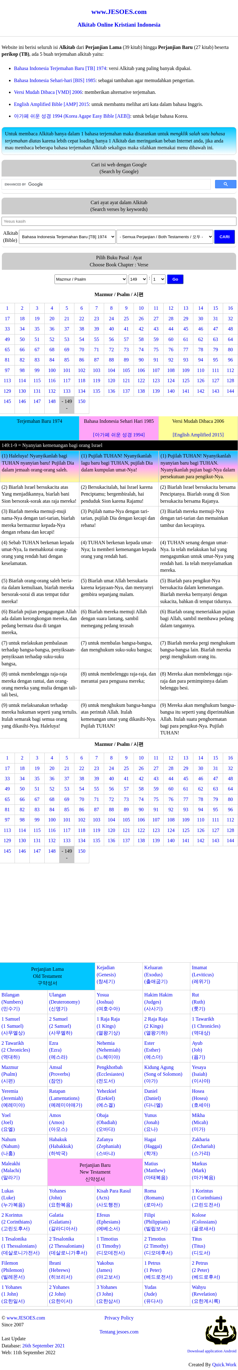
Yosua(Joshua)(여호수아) (108, 1001)
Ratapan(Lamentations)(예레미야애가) (65, 1098)
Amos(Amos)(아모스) (58, 1122)
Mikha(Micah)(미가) (200, 1122)
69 (66, 349)
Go (175, 279)
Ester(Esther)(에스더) (153, 1050)
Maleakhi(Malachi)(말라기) (11, 1170)
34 (22, 328)
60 (171, 339)
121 (126, 380)
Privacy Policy (119, 1317)
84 (52, 359)
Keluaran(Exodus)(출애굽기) (156, 974)
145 (7, 401)
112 (230, 370)
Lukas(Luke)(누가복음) (13, 1197)
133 (67, 391)
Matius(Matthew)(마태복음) (156, 1170)
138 (141, 391)
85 (66, 359)
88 (111, 359)
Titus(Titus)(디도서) (201, 1245)
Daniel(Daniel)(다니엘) (153, 1098)
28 (171, 318)
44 (171, 328)
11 (156, 308)
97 (7, 370)
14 (200, 308)
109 (186, 370)
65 (7, 349)
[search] (105, 184)
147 (37, 401)
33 (7, 328)
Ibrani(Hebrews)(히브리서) (60, 1270)
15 (215, 308)
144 (230, 391)
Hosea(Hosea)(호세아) (201, 1098)
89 (126, 359)
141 (186, 391)
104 (111, 370)
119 (96, 380)
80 (230, 349)
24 (111, 318)
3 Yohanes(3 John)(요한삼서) (108, 1294)
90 (141, 359)
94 (200, 359)
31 (215, 318)
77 (185, 349)
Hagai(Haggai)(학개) (153, 1146)
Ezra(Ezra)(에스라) (58, 1050)
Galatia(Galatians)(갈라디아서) (63, 1222)
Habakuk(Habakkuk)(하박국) (61, 1146)
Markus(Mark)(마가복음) (203, 1170)
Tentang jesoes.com (119, 1331)
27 (156, 318)
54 (81, 339)
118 (81, 380)
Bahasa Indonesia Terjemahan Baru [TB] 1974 (60, 68)
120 (111, 380)
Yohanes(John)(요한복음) (60, 1197)
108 (171, 370)
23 (96, 318)
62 (200, 339)
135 (96, 391)
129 (7, 391)
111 (215, 370)
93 (185, 359)
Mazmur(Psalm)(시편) (10, 1074)
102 (82, 370)
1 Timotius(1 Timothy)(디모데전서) (111, 1245)
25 (126, 318)
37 (66, 328)
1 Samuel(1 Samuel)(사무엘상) (13, 1025)
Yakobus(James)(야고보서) (108, 1270)
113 (7, 380)
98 (22, 370)
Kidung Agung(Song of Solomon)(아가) (163, 1074)
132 (52, 391)
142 (201, 391)
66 (22, 349)
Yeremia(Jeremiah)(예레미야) (13, 1098)
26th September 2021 (43, 1345)
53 (66, 339)
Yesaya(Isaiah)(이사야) (201, 1074)
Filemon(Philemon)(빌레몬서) (13, 1270)
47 (215, 328)
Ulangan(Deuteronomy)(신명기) (64, 1001)
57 (126, 339)
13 (185, 308)
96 (230, 359)
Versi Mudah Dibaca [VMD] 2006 (48, 92)
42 (141, 328)
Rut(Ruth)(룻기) (198, 1001)
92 (171, 359)
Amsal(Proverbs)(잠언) (59, 1074)
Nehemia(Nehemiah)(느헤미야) (108, 1050)
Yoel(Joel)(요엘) (8, 1122)
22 (81, 318)
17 (7, 318)
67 (37, 349)
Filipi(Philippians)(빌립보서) (157, 1222)
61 (185, 339)
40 (111, 328)
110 (200, 370)
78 (200, 349)
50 (22, 339)
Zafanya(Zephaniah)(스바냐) (109, 1146)
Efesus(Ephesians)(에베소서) (108, 1222)
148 (52, 401)
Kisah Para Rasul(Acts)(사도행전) (114, 1197)
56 (111, 339)
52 (52, 339)
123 (156, 380)
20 (52, 318)
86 (81, 359)
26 (141, 318)
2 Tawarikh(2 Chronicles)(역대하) (16, 1050)
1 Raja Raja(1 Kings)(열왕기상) (108, 1025)
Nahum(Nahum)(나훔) (11, 1146)
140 (171, 391)
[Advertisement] (119, 914)
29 (185, 318)
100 (52, 370)
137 (126, 391)
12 (171, 308)
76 (171, 349)
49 (7, 339)
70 (81, 349)
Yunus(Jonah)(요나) (151, 1122)
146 (22, 401)
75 (156, 349)
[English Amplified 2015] (198, 434)
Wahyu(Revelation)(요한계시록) (206, 1294)
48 (230, 328)
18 (22, 318)
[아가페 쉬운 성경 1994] (119, 434)
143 (215, 391)
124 (171, 380)
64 (230, 339)
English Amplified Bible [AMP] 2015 (51, 104)
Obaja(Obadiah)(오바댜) (107, 1122)
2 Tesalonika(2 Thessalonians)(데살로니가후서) (68, 1245)
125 (186, 380)
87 (96, 359)
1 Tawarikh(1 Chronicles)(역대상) (206, 1025)
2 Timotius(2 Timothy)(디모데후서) (158, 1245)
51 (37, 339)
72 (111, 349)
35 (37, 328)
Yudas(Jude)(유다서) (153, 1294)
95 (215, 359)
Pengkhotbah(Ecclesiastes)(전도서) (110, 1074)
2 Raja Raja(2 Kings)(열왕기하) (156, 1025)
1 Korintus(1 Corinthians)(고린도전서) (207, 1197)
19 (37, 318)
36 (52, 328)
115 (37, 380)
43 (156, 328)
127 (215, 380)
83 (37, 359)
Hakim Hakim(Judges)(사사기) (158, 1001)
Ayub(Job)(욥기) (198, 1050)
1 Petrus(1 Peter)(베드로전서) (158, 1270)
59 (156, 339)
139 (156, 391)
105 (126, 370)
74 (141, 349)
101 (67, 370)
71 (96, 349)
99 (37, 370)
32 (230, 318)
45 (185, 328)
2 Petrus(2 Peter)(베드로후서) (206, 1270)
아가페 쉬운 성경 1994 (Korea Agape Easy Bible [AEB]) (72, 116)
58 (141, 339)
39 (96, 328)
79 (215, 349)
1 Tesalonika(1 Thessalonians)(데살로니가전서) (21, 1245)
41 (126, 328)
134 (82, 391)
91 (156, 359)
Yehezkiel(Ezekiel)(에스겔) (106, 1098)
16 (230, 308)
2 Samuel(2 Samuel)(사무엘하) (60, 1025)
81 (7, 359)
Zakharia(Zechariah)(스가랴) (203, 1146)
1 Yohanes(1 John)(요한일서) (13, 1294)
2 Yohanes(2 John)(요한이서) (60, 1294)
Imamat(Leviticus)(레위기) (203, 974)
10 (141, 308)
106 (141, 370)
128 (230, 380)
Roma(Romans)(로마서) (154, 1197)
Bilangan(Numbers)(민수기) (12, 1001)
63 (215, 339)
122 (141, 380)
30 (200, 318)
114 (22, 380)
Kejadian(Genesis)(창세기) (106, 974)
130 (22, 391)
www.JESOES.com (26, 1317)
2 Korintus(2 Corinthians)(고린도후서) (17, 1222)
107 (156, 370)
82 (22, 359)
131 (37, 391)
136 (111, 391)
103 (96, 370)
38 (81, 328)
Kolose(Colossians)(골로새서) (204, 1222)
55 (96, 339)
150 (82, 401)
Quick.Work (224, 1364)
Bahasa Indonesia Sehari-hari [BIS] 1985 (54, 80)
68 (52, 349)
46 (200, 328)
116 (51, 380)
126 (201, 380)
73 (126, 349)
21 (66, 318)
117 (66, 380)
